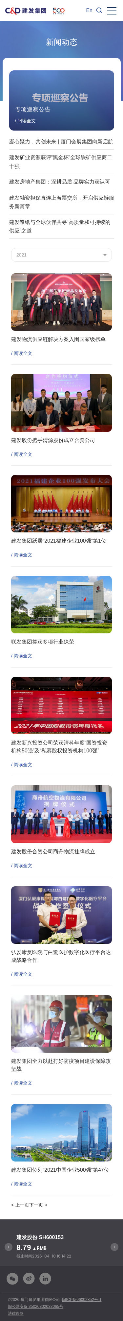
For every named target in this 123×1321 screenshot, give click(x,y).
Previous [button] (8, 1247)
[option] (61, 1247)
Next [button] (114, 1247)
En (89, 10)
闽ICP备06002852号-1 (81, 1300)
